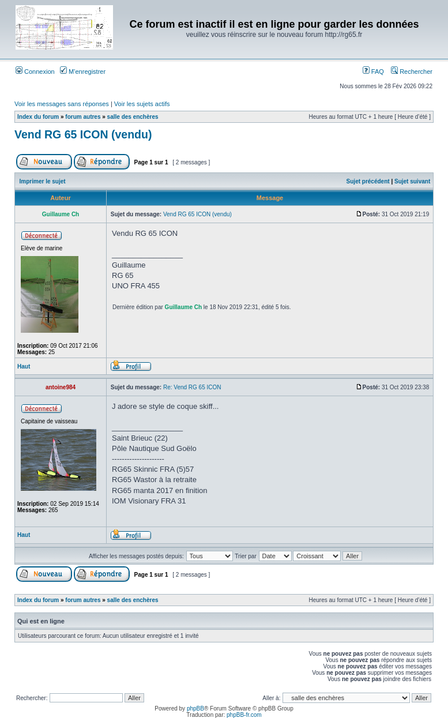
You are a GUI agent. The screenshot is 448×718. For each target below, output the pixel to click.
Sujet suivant (412, 181)
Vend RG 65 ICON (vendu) (83, 134)
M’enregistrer (83, 71)
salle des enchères (133, 117)
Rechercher (411, 71)
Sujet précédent (368, 181)
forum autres (82, 117)
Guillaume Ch (183, 307)
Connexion (35, 71)
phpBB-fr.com (244, 715)
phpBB (195, 708)
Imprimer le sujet (43, 181)
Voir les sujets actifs (142, 103)
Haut (23, 366)
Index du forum (38, 117)
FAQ (373, 71)
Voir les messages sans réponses (61, 103)
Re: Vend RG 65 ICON (192, 387)
